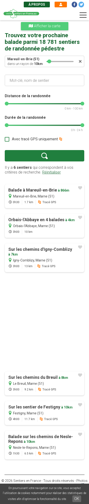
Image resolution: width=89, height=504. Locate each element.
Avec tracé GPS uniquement (35, 139)
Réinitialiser (51, 172)
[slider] (50, 61)
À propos (36, 4)
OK (76, 498)
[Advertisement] (44, 322)
